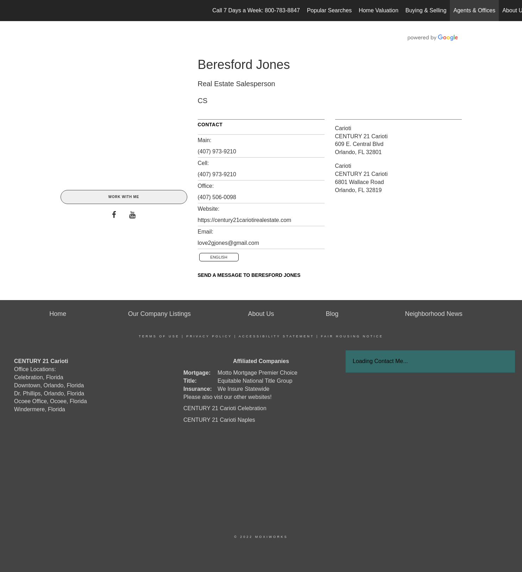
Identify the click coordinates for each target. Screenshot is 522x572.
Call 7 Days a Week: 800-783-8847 (256, 10)
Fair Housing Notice (352, 336)
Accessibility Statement (276, 336)
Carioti (343, 128)
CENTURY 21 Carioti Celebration (224, 408)
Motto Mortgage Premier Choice (257, 373)
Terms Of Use (159, 336)
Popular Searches (329, 10)
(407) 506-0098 (217, 197)
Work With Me (123, 197)
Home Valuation (378, 10)
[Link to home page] (9, 10)
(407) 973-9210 (217, 151)
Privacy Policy (209, 336)
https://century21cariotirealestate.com (244, 220)
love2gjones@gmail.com (228, 243)
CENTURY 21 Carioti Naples (219, 420)
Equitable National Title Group (255, 381)
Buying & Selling (426, 10)
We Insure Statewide (243, 389)
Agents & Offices (474, 10)
